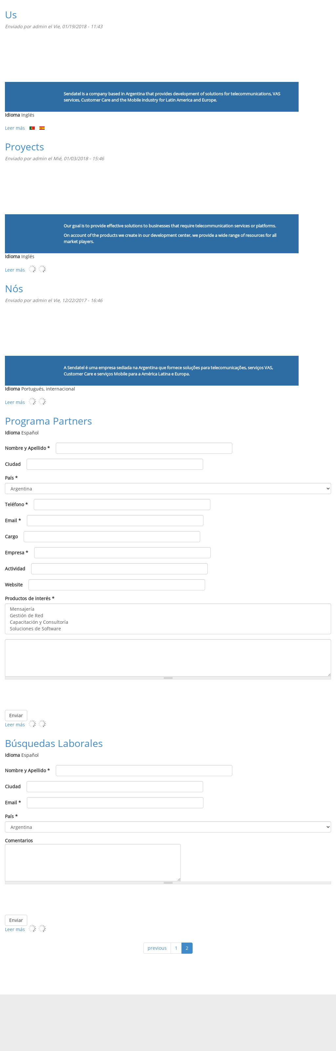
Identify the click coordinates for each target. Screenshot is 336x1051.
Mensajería (168, 609)
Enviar (16, 715)
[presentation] (281, 697)
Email (13, 520)
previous (157, 948)
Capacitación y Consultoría (168, 622)
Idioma (12, 115)
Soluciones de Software (168, 628)
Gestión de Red (168, 615)
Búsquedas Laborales (54, 743)
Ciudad (13, 464)
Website (14, 585)
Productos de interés (29, 598)
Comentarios (19, 840)
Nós (14, 288)
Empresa (16, 552)
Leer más (15, 128)
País (11, 478)
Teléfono (16, 504)
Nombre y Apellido (27, 448)
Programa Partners (48, 421)
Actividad (15, 568)
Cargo (11, 536)
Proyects (24, 146)
